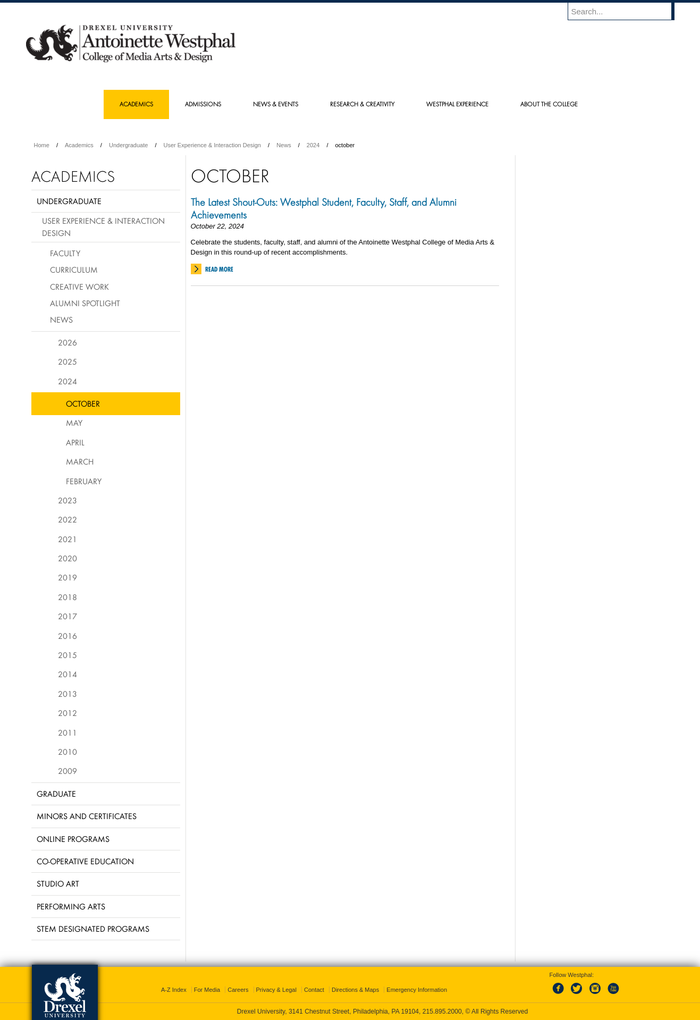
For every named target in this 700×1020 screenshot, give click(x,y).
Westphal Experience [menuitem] (457, 104)
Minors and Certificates (87, 816)
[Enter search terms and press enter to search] (626, 11)
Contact (314, 990)
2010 (67, 751)
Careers (237, 990)
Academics (79, 145)
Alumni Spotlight (85, 303)
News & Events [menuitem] (275, 104)
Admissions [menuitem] (203, 104)
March (80, 461)
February (84, 481)
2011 (67, 732)
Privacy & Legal (276, 990)
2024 (313, 145)
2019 (67, 577)
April (75, 442)
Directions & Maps (355, 990)
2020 (67, 558)
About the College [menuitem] (549, 104)
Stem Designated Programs (93, 928)
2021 (67, 539)
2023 (67, 500)
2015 (67, 655)
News (283, 145)
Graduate (56, 793)
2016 (67, 635)
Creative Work (79, 286)
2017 (67, 616)
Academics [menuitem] (136, 104)
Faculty (65, 253)
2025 (67, 361)
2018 (67, 597)
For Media (207, 990)
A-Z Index (174, 990)
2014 (67, 674)
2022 (67, 519)
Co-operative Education (85, 861)
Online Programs (73, 838)
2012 (67, 712)
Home (41, 145)
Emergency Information (416, 990)
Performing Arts (71, 906)
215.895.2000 (442, 1011)
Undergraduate (128, 145)
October (83, 403)
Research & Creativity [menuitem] (362, 104)
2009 (67, 770)
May (74, 422)
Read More (219, 269)
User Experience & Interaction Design (212, 145)
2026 (67, 342)
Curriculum (74, 269)
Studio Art (58, 883)
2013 (67, 693)
